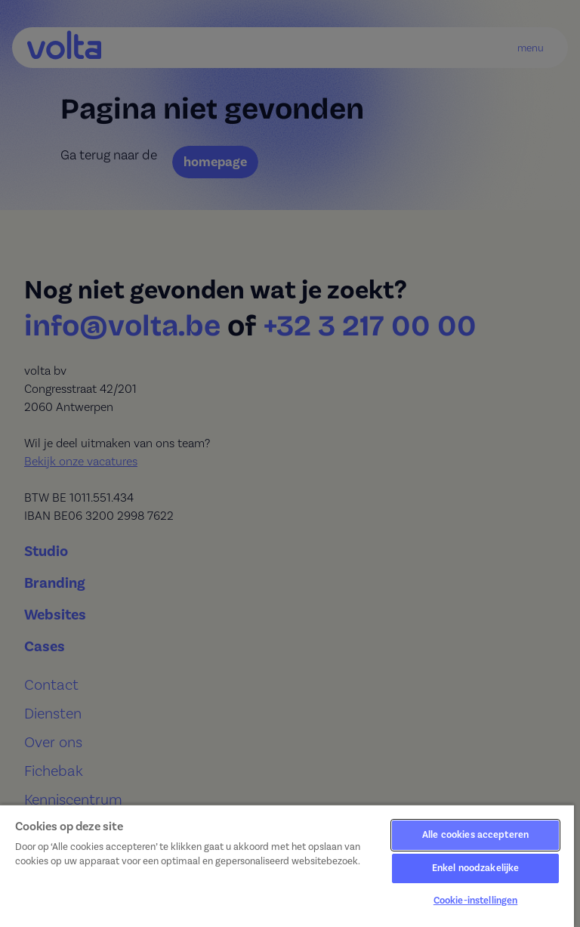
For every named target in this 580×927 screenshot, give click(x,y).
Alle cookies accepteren (475, 835)
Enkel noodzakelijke (475, 868)
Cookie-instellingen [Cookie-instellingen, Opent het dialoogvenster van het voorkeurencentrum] (475, 901)
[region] (287, 865)
